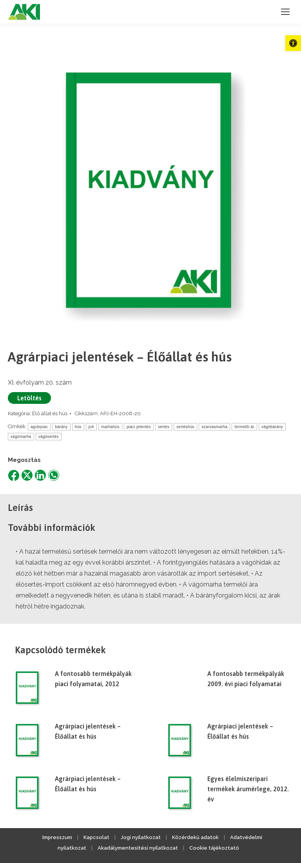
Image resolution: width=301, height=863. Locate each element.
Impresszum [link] (57, 837)
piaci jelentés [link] (139, 427)
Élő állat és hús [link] (49, 413)
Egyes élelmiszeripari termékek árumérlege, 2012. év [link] (248, 789)
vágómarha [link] (21, 436)
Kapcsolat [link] (96, 837)
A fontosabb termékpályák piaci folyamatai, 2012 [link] (93, 678)
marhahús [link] (110, 427)
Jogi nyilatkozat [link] (141, 837)
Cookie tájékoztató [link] (214, 848)
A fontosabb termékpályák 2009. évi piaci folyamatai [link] (245, 678)
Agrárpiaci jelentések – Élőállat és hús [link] (88, 731)
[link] (293, 43)
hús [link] (78, 427)
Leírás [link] (20, 507)
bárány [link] (61, 427)
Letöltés (29, 398)
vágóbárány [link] (272, 427)
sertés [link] (163, 427)
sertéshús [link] (185, 427)
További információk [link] (51, 527)
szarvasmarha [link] (214, 427)
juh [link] (91, 427)
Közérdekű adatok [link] (195, 837)
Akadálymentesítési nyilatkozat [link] (138, 848)
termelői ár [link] (244, 427)
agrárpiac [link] (39, 427)
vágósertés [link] (48, 436)
